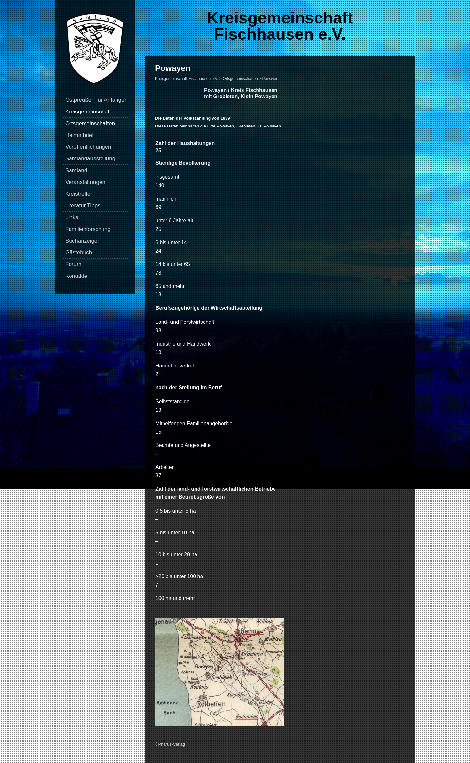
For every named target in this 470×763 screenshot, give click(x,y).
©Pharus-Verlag (170, 744)
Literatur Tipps (83, 205)
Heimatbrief (79, 135)
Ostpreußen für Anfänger (95, 100)
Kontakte (76, 276)
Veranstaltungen (85, 182)
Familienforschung (88, 229)
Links (71, 217)
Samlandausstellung (90, 159)
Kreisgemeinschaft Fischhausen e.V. (280, 26)
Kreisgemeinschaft (88, 112)
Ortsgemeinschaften (90, 123)
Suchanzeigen (83, 241)
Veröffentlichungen (88, 147)
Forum (73, 264)
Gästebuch (78, 252)
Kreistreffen (79, 194)
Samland (76, 170)
